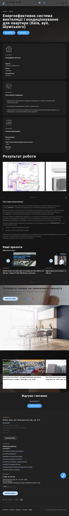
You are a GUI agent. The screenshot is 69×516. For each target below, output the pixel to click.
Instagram (19, 509)
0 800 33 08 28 (9, 477)
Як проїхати (6, 423)
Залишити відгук (34, 405)
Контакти (5, 432)
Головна (5, 11)
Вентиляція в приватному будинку (13, 451)
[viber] (39, 4)
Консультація (9, 32)
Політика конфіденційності (11, 425)
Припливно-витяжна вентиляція (12, 456)
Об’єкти (11, 11)
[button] (66, 197)
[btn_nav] (65, 3)
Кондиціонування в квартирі (11, 469)
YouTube (12, 509)
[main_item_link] (24, 265)
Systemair (11, 207)
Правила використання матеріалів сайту (15, 427)
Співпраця (23, 32)
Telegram (26, 509)
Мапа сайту (6, 430)
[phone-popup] (56, 3)
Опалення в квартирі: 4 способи (12, 459)
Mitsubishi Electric (56, 223)
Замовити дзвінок (10, 493)
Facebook (5, 509)
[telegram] (43, 4)
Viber (32, 509)
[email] (33, 299)
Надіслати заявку (10, 298)
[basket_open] (62, 3)
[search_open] (58, 3)
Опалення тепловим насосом (11, 464)
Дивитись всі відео (9, 250)
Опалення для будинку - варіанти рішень (15, 461)
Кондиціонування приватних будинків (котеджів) (17, 467)
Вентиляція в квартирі (9, 454)
